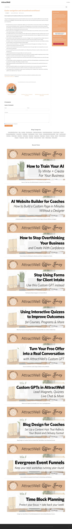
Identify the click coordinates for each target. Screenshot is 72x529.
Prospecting (22, 137)
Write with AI (54, 137)
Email (28, 107)
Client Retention (29, 132)
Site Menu (68, 2)
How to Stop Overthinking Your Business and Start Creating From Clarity (36, 256)
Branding (23, 132)
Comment (6, 112)
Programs (16, 137)
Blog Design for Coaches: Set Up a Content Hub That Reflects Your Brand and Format (36, 440)
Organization (36, 135)
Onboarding (31, 135)
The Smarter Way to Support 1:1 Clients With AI (36, 292)
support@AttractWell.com (9, 76)
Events (36, 134)
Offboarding (25, 135)
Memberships (14, 135)
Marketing (8, 135)
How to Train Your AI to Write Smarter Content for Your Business (36, 182)
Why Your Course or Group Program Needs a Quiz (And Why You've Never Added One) (36, 329)
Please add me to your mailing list (11, 123)
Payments (48, 135)
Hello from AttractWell (12, 94)
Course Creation (56, 132)
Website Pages (48, 137)
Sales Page (31, 137)
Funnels (40, 134)
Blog (19, 132)
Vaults (43, 137)
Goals (57, 134)
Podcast (56, 135)
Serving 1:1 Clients (37, 137)
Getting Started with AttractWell (49, 134)
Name (6, 107)
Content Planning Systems (47, 132)
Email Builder (25, 134)
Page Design (42, 135)
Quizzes (26, 137)
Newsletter (20, 135)
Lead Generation (62, 134)
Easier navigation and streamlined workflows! (22, 11)
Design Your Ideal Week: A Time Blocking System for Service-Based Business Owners (36, 514)
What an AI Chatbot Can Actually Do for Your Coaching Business (36, 403)
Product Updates (62, 135)
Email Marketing (31, 134)
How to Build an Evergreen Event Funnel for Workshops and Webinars (36, 477)
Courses (61, 132)
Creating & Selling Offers (10, 134)
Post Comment (9, 125)
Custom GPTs (18, 134)
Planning (52, 135)
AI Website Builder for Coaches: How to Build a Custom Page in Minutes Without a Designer (36, 219)
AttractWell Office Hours (13, 132)
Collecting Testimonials (37, 132)
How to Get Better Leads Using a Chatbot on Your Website (36, 366)
